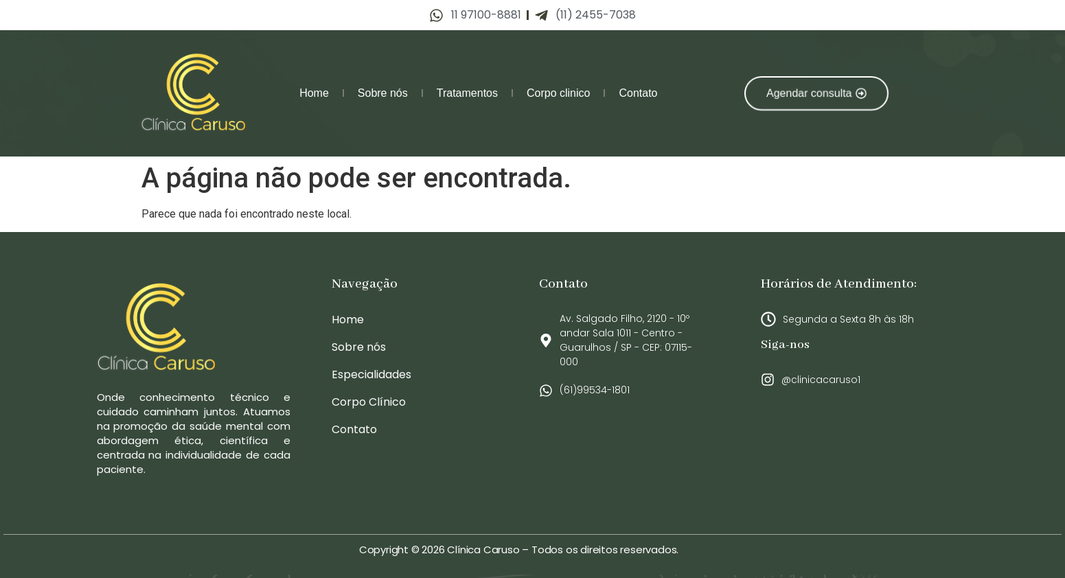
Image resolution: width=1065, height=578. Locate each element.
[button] (815, 93)
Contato (638, 93)
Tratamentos (467, 93)
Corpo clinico (558, 93)
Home (314, 93)
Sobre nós (383, 93)
